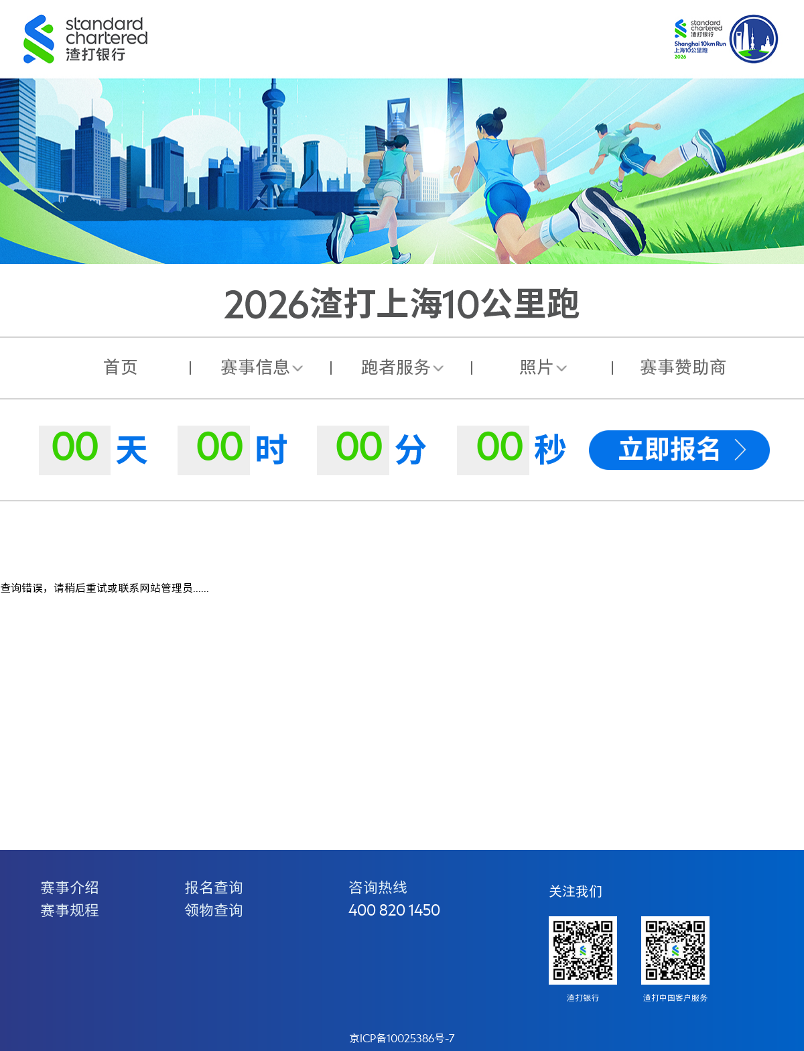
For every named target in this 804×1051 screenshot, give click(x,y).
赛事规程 (69, 911)
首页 (120, 368)
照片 (536, 368)
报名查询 (213, 888)
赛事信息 (255, 368)
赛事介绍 (69, 888)
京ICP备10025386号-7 (402, 1039)
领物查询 (213, 911)
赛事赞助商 (683, 368)
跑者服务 (396, 368)
